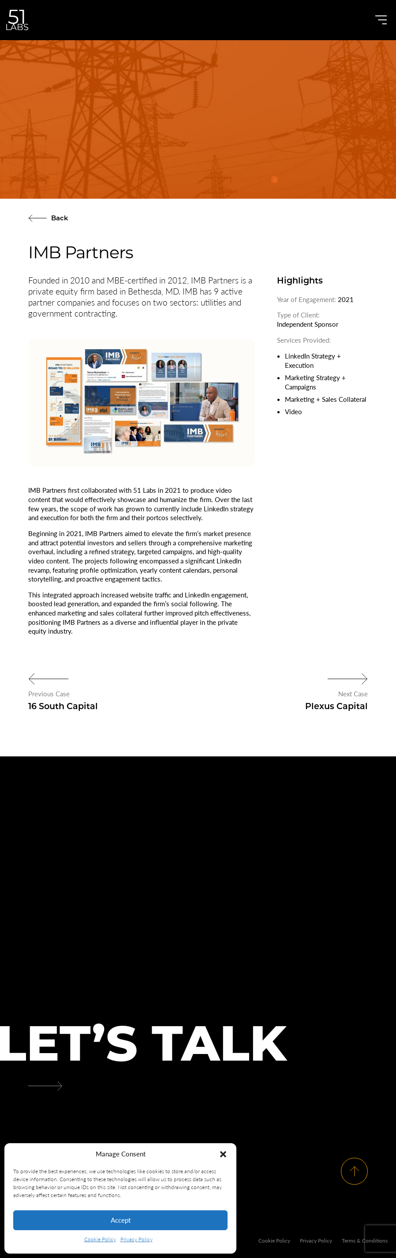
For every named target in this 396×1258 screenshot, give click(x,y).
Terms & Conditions (365, 1240)
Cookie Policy (100, 1239)
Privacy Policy (136, 1239)
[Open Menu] (381, 20)
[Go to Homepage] (17, 20)
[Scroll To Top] (354, 1171)
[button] (223, 1154)
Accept (121, 1219)
